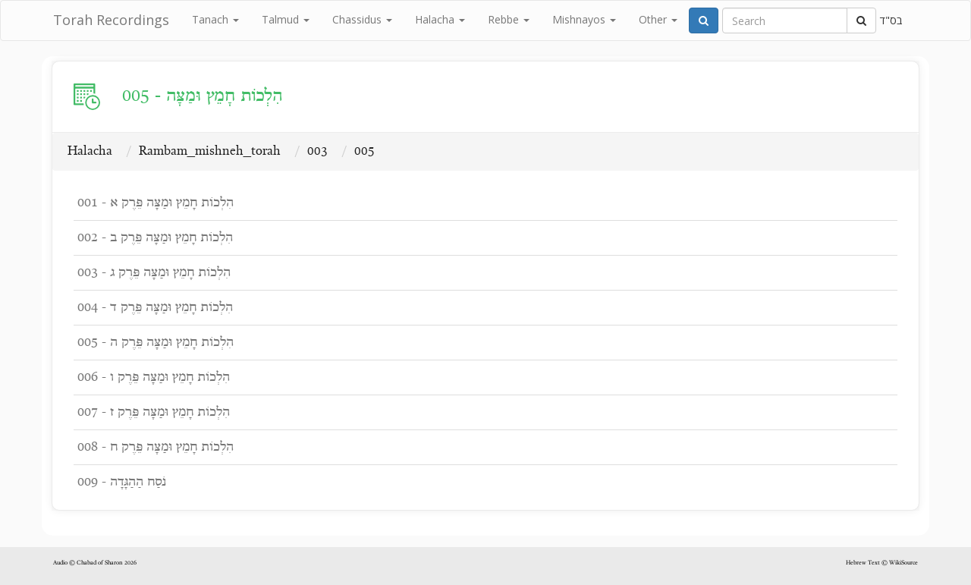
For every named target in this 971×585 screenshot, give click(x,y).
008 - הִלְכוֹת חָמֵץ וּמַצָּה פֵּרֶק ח (155, 447)
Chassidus (362, 19)
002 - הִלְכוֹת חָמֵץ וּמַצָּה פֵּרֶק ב (155, 238)
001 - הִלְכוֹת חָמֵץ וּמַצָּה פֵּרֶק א (155, 203)
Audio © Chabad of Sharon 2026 (95, 563)
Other (658, 19)
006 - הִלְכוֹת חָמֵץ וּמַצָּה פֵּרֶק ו (153, 377)
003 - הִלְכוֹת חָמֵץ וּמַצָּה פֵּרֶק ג (154, 273)
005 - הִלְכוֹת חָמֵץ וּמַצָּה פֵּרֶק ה (155, 342)
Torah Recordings (111, 20)
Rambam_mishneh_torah (210, 151)
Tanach (215, 19)
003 (317, 151)
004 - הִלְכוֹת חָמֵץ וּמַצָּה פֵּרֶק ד (155, 307)
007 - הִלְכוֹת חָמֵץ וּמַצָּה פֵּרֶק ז (153, 412)
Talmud (286, 19)
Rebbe (508, 19)
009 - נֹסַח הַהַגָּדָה (121, 482)
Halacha (440, 19)
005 (364, 151)
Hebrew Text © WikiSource (882, 563)
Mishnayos (584, 19)
